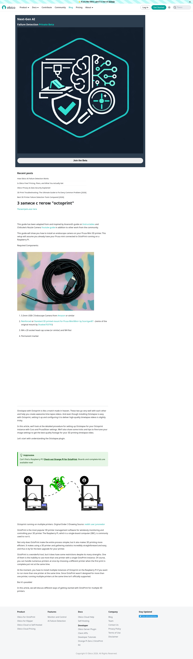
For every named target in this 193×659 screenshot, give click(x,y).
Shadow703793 (45, 324)
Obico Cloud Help (86, 617)
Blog (71, 7)
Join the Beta (80, 160)
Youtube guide (48, 227)
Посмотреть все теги (27, 209)
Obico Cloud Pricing (26, 628)
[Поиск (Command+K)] (182, 7)
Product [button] (23, 7)
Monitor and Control (57, 617)
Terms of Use (114, 632)
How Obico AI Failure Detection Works (33, 178)
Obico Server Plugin (87, 629)
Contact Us (113, 624)
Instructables (88, 224)
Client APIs (83, 633)
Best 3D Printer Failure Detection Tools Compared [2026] (40, 197)
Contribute (47, 7)
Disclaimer (113, 636)
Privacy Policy (114, 628)
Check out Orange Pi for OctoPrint (60, 459)
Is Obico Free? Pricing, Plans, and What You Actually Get (40, 183)
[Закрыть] (190, 2)
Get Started (158, 7)
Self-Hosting (83, 621)
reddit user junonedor (95, 524)
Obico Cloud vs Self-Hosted (29, 624)
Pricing (79, 7)
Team (110, 621)
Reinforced (26, 321)
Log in (145, 7)
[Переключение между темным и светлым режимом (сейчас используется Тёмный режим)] (169, 7)
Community (60, 7)
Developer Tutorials (87, 637)
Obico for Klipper (25, 621)
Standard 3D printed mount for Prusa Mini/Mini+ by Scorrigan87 (63, 321)
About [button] (88, 7)
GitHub (112, 1)
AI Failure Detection (57, 621)
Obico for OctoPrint (26, 617)
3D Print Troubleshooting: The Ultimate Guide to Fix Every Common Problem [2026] (51, 192)
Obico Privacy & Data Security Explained (33, 188)
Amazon (61, 315)
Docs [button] (34, 7)
